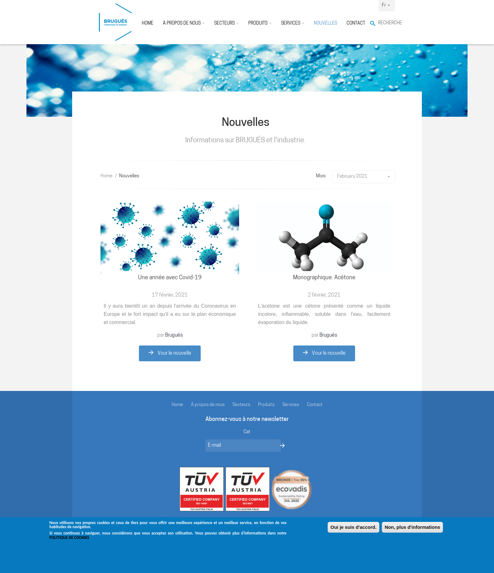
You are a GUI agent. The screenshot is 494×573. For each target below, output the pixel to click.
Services (292, 23)
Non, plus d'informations (412, 530)
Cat (247, 432)
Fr (386, 5)
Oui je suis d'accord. (353, 530)
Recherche (386, 23)
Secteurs (226, 23)
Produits (260, 23)
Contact (356, 23)
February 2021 (363, 176)
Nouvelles (325, 23)
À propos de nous (184, 23)
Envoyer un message (282, 445)
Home (147, 23)
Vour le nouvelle (169, 353)
